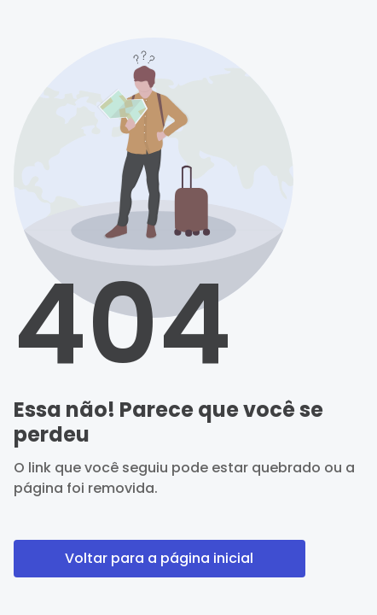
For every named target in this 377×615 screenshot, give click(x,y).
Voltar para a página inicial (159, 558)
